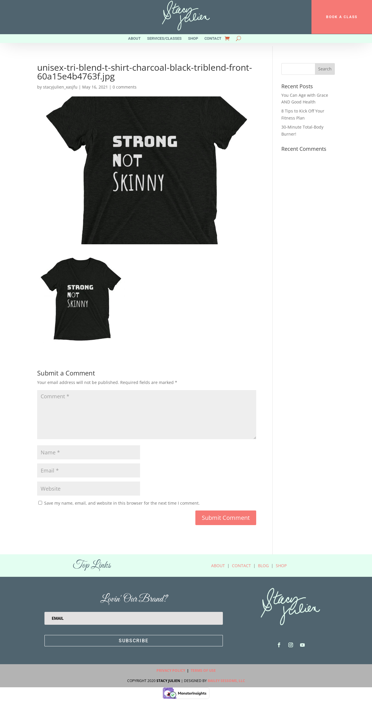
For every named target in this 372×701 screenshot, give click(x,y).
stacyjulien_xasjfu (60, 87)
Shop (193, 39)
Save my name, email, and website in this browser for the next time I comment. (122, 503)
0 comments (125, 87)
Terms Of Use (203, 670)
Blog (263, 565)
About (134, 39)
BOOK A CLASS (341, 17)
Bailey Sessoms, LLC (226, 680)
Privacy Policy (170, 670)
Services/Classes (164, 39)
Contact (212, 39)
